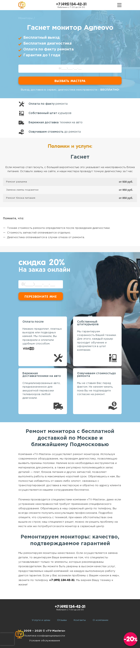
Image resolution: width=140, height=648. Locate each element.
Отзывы (62, 620)
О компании (100, 620)
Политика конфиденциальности (44, 636)
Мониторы (25, 18)
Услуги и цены (41, 620)
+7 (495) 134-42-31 (71, 4)
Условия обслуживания (44, 640)
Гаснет (80, 157)
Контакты (80, 620)
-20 (130, 639)
